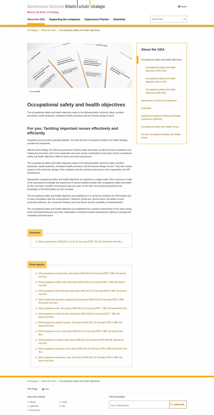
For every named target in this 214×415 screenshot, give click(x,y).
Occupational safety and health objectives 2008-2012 (160, 91)
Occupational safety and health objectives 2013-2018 (160, 80)
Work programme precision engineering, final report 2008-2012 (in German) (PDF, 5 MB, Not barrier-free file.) (81, 301)
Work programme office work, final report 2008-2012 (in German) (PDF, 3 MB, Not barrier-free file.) (82, 284)
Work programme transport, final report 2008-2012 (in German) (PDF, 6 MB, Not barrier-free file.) (83, 350)
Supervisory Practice (97, 19)
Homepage (32, 30)
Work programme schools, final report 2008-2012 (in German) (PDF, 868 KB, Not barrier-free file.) (81, 341)
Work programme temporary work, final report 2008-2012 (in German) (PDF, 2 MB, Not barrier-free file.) (80, 359)
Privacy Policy (35, 410)
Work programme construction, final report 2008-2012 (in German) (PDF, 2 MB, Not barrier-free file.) (83, 275)
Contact (64, 402)
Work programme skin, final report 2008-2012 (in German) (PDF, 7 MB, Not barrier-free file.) (83, 308)
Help (63, 406)
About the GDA (36, 19)
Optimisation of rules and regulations (159, 100)
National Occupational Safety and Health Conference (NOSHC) (160, 117)
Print (47, 389)
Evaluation (146, 108)
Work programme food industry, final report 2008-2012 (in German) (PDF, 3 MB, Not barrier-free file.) (83, 292)
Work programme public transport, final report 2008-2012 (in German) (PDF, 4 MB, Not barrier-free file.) (80, 324)
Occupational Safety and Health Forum (160, 127)
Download (119, 19)
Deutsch (184, 7)
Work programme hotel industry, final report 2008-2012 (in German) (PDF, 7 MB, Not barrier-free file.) (79, 315)
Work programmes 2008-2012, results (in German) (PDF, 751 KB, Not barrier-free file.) (80, 241)
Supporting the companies (64, 19)
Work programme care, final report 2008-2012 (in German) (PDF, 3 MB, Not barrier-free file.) (81, 333)
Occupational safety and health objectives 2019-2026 (160, 69)
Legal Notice (34, 406)
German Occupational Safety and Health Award (160, 136)
